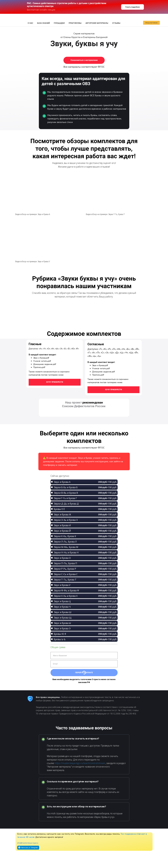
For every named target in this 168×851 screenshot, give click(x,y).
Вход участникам (152, 23)
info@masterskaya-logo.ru (27, 843)
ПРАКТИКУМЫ (75, 23)
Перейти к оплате (84, 672)
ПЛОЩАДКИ (59, 23)
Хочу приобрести (54, 382)
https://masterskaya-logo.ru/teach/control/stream (80, 763)
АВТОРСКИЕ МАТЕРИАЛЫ (97, 23)
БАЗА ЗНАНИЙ (43, 23)
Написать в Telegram (28, 847)
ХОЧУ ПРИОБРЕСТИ (113, 390)
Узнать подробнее (132, 7)
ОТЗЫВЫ (116, 23)
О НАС (31, 23)
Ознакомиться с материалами (84, 60)
